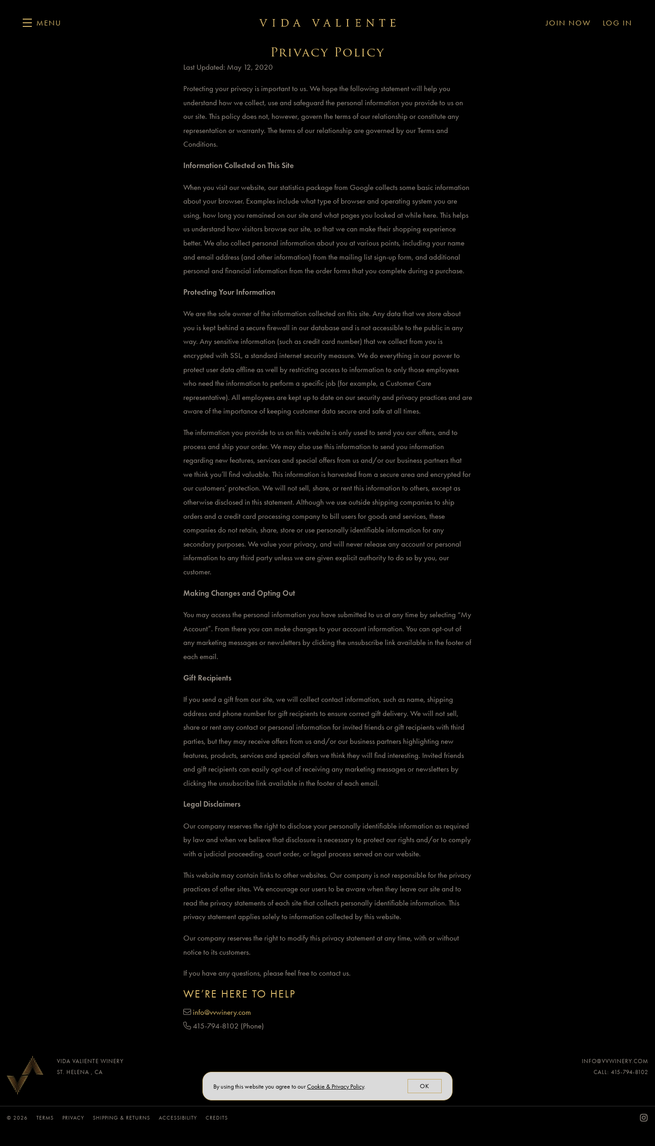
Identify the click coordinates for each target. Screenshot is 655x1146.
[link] (335, 1086)
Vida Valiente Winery (327, 23)
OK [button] (424, 1086)
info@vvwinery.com (222, 1012)
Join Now (568, 22)
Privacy (74, 1118)
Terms (45, 1118)
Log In (617, 22)
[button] (42, 23)
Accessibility (179, 1118)
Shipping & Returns (122, 1118)
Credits (217, 1118)
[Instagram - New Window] (644, 1118)
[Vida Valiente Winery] (25, 1077)
